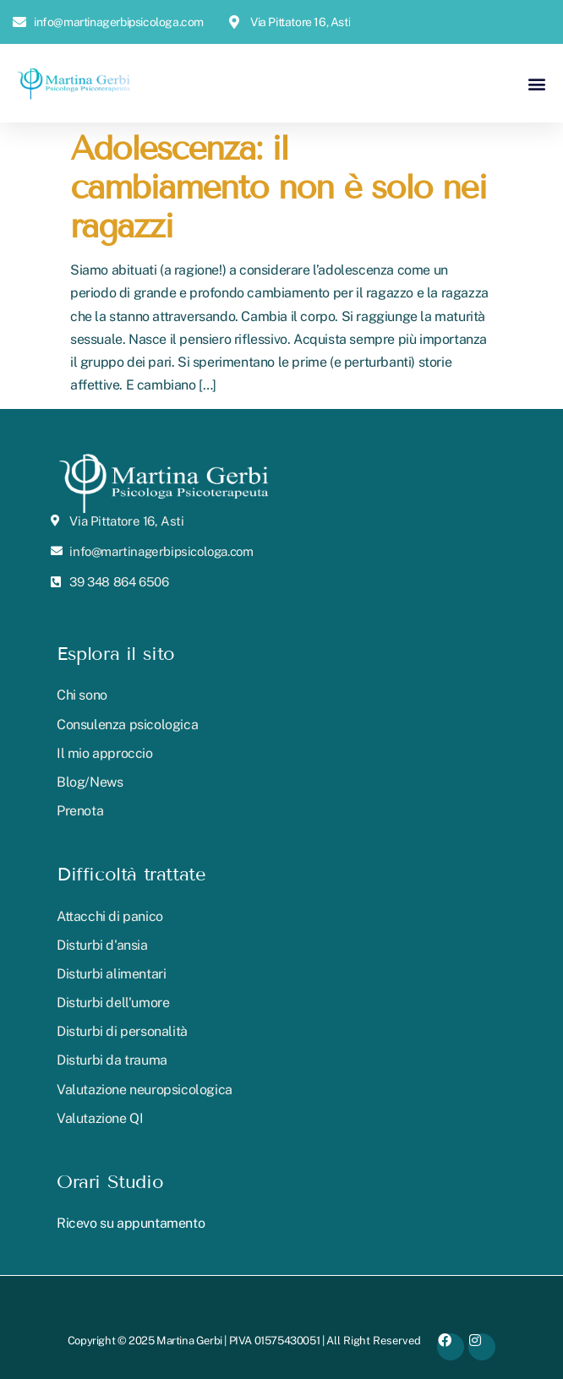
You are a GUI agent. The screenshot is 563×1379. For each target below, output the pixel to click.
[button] (536, 83)
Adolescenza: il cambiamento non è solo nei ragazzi (278, 186)
